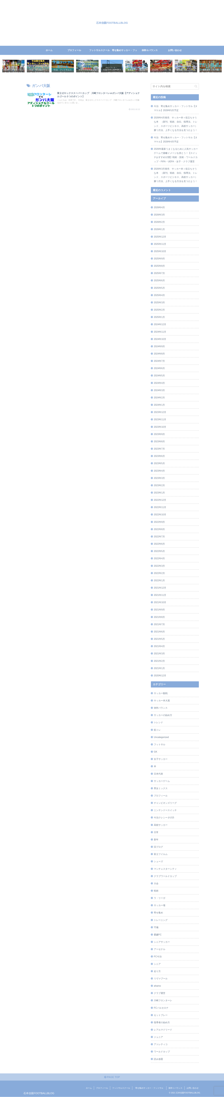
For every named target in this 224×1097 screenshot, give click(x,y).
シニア (157, 964)
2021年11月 (160, 595)
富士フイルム (161, 854)
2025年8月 (159, 266)
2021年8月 (159, 617)
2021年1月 (159, 668)
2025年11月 (160, 244)
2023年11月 (160, 419)
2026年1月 (159, 229)
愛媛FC (158, 934)
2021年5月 (159, 639)
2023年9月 (159, 434)
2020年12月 (160, 675)
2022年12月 (160, 500)
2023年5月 (159, 463)
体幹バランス (161, 708)
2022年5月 (159, 551)
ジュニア (158, 1037)
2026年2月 (159, 222)
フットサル (159, 744)
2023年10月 (160, 427)
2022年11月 (160, 507)
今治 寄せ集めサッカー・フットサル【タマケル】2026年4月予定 (175, 139)
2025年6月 (159, 280)
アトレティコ (161, 1044)
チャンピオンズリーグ (165, 803)
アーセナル (159, 949)
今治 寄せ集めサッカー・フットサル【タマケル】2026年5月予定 (175, 108)
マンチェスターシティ (165, 869)
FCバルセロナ (161, 1007)
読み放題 (158, 1059)
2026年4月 (159, 207)
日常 (156, 832)
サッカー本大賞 (162, 700)
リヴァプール (161, 978)
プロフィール (161, 795)
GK (155, 751)
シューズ (158, 861)
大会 (156, 883)
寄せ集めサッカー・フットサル (150, 1088)
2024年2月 (159, 397)
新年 (156, 839)
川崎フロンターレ (163, 1000)
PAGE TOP (112, 1077)
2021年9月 (159, 609)
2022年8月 (159, 529)
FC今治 (158, 956)
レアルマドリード (163, 1029)
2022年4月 (159, 558)
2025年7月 (159, 273)
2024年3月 (159, 390)
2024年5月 (159, 375)
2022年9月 (159, 522)
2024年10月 (160, 339)
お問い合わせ (193, 1088)
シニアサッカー (162, 942)
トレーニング (161, 920)
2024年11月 (160, 331)
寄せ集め (158, 912)
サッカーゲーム (162, 781)
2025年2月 (159, 309)
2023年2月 (159, 485)
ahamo (157, 985)
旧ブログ (158, 846)
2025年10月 (160, 251)
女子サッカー (161, 759)
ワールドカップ (162, 1051)
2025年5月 (159, 288)
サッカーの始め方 (163, 715)
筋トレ (157, 730)
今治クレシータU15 (164, 817)
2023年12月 (160, 412)
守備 (156, 927)
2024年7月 (159, 361)
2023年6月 (159, 456)
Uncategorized (161, 737)
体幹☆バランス (175, 1088)
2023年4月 (159, 470)
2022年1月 (159, 580)
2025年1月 (159, 317)
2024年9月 (159, 346)
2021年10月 (160, 602)
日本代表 (158, 773)
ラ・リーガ (159, 898)
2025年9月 (159, 258)
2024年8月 (159, 353)
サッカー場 (159, 905)
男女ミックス (161, 788)
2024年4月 (159, 383)
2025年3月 (159, 302)
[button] (195, 86)
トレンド (158, 722)
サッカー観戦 (161, 693)
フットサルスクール (121, 1088)
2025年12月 (160, 236)
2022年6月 (159, 543)
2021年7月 (159, 624)
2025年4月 (159, 295)
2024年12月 (160, 324)
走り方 (157, 971)
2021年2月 (159, 661)
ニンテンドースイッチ (165, 810)
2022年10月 (160, 514)
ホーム (89, 1088)
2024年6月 (159, 368)
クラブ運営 (159, 993)
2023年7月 (159, 448)
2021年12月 (160, 587)
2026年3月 (159, 214)
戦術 (156, 890)
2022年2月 (159, 573)
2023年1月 (159, 492)
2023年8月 (159, 441)
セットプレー (161, 1015)
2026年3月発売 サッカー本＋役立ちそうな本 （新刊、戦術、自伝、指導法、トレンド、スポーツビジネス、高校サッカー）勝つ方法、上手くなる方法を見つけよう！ (175, 174)
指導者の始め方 (162, 1022)
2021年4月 (159, 646)
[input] (175, 86)
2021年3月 (159, 653)
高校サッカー (161, 825)
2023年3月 (159, 478)
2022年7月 (159, 536)
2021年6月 (159, 631)
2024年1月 (159, 405)
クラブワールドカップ (165, 876)
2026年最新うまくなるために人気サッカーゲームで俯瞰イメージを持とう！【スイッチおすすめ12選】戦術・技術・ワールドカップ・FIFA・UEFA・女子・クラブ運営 (176, 155)
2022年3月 (159, 566)
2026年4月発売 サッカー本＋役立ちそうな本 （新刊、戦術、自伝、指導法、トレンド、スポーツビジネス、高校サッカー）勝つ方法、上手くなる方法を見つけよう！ (175, 123)
